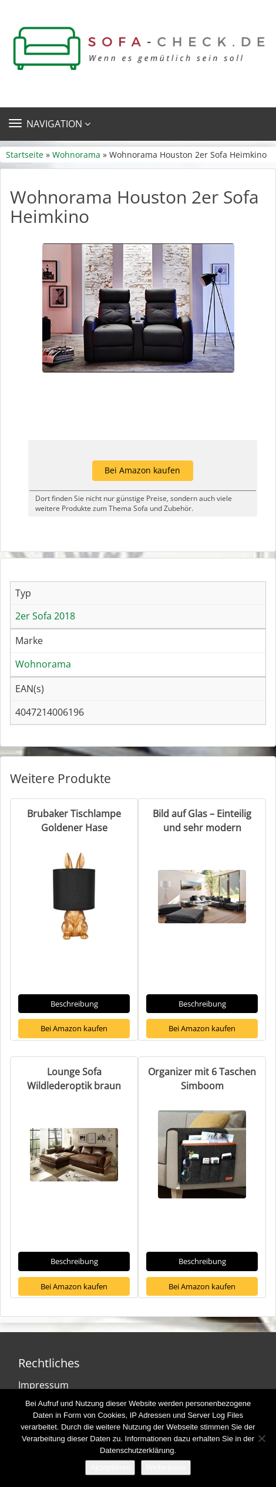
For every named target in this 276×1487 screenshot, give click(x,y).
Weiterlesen (166, 1467)
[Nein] (261, 1438)
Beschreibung (74, 1003)
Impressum (43, 1384)
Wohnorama (76, 154)
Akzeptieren (110, 1467)
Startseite (24, 154)
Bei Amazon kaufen (142, 470)
